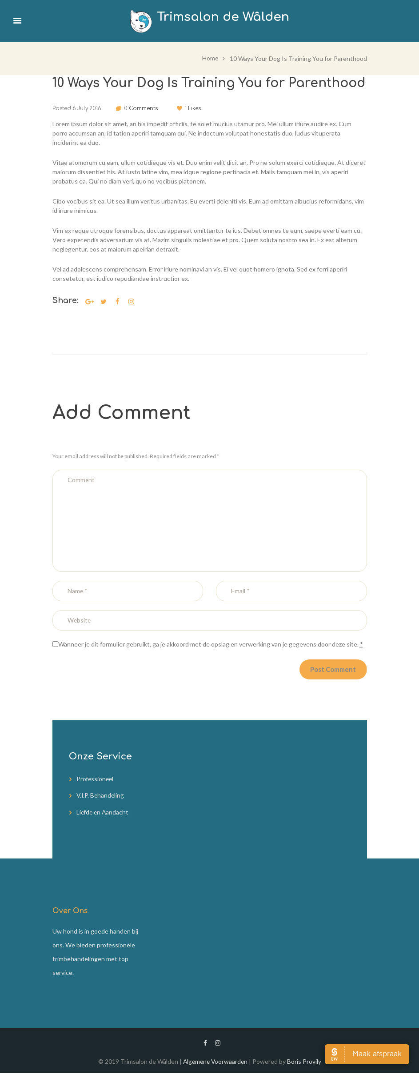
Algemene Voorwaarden (215, 1062)
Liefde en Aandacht (103, 813)
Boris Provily (305, 1062)
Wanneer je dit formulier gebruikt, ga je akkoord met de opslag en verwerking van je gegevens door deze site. (210, 646)
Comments (143, 108)
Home (210, 58)
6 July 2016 (86, 108)
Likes (199, 108)
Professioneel (95, 781)
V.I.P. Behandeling (101, 797)
